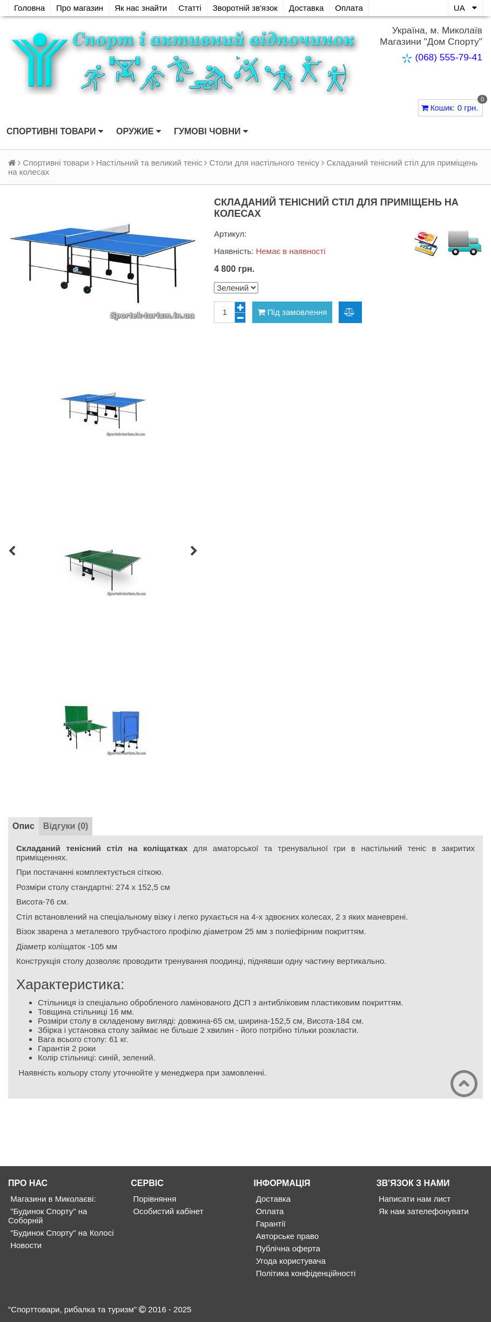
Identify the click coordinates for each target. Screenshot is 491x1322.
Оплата (349, 7)
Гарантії (270, 1223)
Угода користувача (290, 1260)
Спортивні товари (54, 131)
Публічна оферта (287, 1248)
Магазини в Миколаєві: (52, 1198)
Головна (29, 7)
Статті (189, 7)
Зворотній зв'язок (245, 7)
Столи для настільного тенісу (264, 162)
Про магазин (79, 7)
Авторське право (286, 1236)
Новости (25, 1245)
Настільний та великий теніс (149, 162)
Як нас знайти (141, 7)
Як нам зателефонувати (422, 1211)
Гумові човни (211, 131)
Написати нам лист (413, 1198)
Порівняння (153, 1198)
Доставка (306, 7)
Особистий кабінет (167, 1211)
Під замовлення (292, 312)
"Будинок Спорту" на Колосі (60, 1232)
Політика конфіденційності (305, 1273)
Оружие (138, 131)
